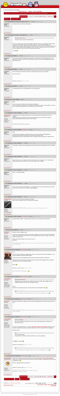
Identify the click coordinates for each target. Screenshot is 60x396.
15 (42, 16)
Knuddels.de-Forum (8, 13)
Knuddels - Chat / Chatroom (49, 384)
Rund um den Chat (16, 13)
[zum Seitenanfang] (7, 32)
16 (44, 16)
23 (51, 16)
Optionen (7, 18)
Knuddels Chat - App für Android (14, 393)
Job (36, 394)
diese (24, 359)
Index (17, 379)
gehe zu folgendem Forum (29, 383)
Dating (50, 393)
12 (35, 16)
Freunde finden (34, 393)
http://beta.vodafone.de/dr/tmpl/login (40, 326)
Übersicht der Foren (22, 11)
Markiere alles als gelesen (8, 385)
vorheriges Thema (9, 379)
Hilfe (34, 11)
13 (37, 16)
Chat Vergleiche (26, 394)
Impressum (32, 394)
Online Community (55, 393)
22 (48, 16)
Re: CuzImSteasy (25, 276)
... (33, 16)
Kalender (30, 11)
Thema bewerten (16, 18)
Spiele (47, 393)
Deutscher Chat (4, 393)
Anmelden (17, 9)
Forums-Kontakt (40, 384)
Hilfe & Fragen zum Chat (25, 13)
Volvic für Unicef (22, 279)
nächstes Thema (25, 379)
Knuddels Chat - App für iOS (25, 393)
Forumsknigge (39, 11)
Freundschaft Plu (41, 393)
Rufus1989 (21, 319)
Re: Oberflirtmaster (25, 129)
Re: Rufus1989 (24, 249)
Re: (30, 21)
